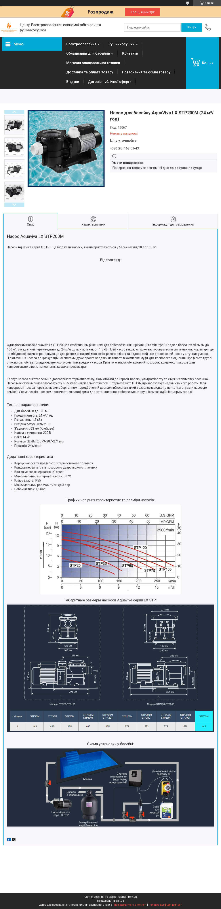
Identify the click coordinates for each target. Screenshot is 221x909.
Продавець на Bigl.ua (110, 900)
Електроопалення (81, 44)
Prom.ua (132, 896)
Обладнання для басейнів (88, 53)
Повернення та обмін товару (146, 72)
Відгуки (72, 82)
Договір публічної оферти (109, 82)
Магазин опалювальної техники (93, 63)
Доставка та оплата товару (89, 72)
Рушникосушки (122, 44)
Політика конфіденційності (165, 904)
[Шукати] (191, 27)
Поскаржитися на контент (130, 904)
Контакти (130, 53)
